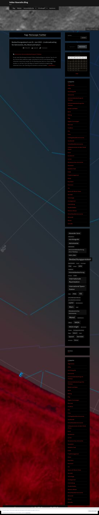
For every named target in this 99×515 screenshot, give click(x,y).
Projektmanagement (73, 175)
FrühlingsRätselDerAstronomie (76, 137)
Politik (69, 172)
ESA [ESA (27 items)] (70, 266)
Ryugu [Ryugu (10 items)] (69, 333)
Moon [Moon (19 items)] (70, 322)
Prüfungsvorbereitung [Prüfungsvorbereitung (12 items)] (78, 330)
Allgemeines (71, 85)
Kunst (69, 152)
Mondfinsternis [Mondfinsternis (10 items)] (80, 317)
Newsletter (71, 165)
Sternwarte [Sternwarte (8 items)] (70, 340)
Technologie (71, 198)
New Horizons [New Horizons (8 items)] (83, 327)
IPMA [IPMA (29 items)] (74, 294)
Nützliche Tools (72, 169)
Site (69, 188)
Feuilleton (70, 128)
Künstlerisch (71, 156)
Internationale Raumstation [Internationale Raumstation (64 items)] (75, 280)
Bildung (70, 115)
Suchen (70, 35)
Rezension (70, 185)
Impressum (52, 8)
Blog (14, 8)
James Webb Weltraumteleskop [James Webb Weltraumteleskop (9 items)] (74, 300)
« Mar (76, 73)
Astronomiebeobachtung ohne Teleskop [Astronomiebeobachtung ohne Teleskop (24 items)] (76, 251)
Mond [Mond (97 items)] (72, 317)
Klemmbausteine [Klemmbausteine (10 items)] (79, 303)
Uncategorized (71, 201)
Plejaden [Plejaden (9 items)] (70, 330)
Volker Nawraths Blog (18, 2)
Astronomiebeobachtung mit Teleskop (31, 54)
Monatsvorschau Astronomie (75, 162)
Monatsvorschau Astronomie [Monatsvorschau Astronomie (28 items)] (74, 312)
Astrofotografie (72, 91)
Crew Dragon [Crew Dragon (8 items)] (83, 263)
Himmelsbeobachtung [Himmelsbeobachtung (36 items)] (76, 272)
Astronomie (18, 54)
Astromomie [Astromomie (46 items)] (73, 243)
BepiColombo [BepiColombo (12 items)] (71, 263)
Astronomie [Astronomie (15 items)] (71, 246)
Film (69, 131)
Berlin (69, 112)
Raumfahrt (70, 181)
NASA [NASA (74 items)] (77, 322)
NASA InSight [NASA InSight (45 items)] (74, 327)
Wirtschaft (70, 217)
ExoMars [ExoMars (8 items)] (74, 266)
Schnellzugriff (41, 8)
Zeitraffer (70, 223)
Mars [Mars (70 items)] (71, 307)
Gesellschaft (71, 141)
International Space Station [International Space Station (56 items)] (76, 287)
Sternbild (70, 194)
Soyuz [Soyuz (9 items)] (80, 333)
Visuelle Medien (72, 207)
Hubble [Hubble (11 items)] (75, 275)
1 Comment (44, 48)
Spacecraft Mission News (74, 191)
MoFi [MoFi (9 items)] (77, 307)
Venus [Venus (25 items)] (76, 340)
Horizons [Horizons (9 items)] (70, 275)
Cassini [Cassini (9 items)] (77, 263)
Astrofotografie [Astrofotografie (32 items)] (74, 239)
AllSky (69, 88)
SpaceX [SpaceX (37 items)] (71, 337)
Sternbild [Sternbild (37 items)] (80, 337)
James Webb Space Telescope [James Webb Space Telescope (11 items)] (74, 297)
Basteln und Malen (73, 108)
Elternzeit (70, 124)
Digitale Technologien (73, 121)
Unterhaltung (71, 204)
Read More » (52, 65)
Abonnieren (82, 46)
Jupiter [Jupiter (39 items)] (71, 303)
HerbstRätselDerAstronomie (75, 144)
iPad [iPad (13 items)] (69, 294)
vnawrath (35, 48)
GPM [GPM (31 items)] (80, 266)
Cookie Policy (27, 512)
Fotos (69, 134)
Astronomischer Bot (29, 8)
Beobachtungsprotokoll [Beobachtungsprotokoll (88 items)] (80, 259)
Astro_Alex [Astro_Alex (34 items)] (72, 255)
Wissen (70, 220)
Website (19, 8)
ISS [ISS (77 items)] (80, 293)
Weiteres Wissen (72, 211)
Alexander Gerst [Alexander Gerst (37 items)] (74, 233)
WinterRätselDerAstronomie (75, 214)
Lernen (70, 159)
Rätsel (69, 178)
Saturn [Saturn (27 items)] (75, 333)
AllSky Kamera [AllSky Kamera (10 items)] (71, 236)
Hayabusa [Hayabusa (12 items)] (70, 269)
